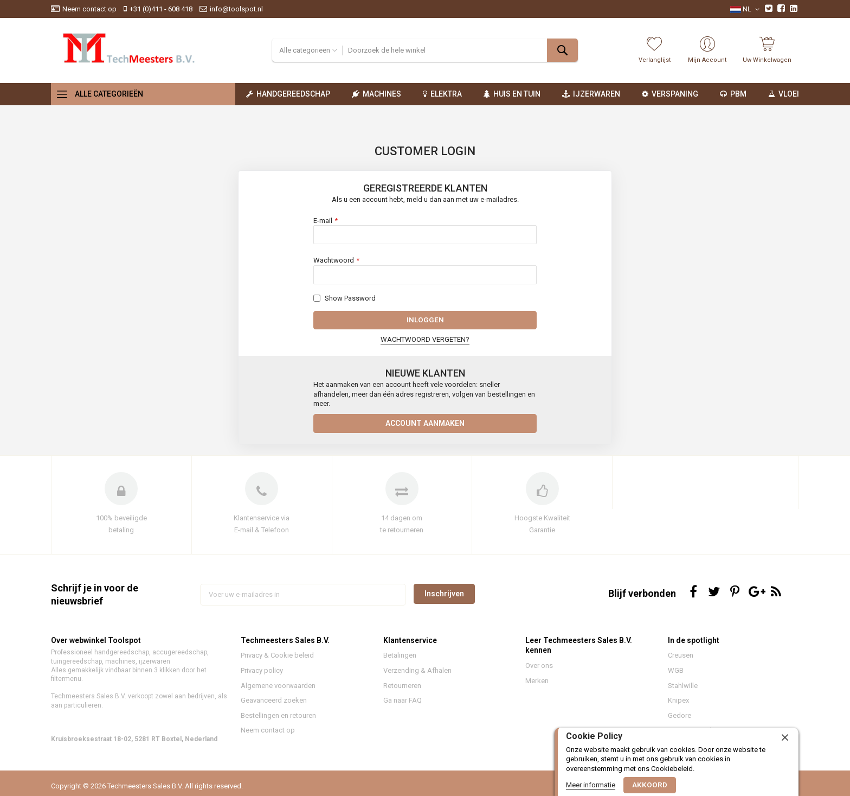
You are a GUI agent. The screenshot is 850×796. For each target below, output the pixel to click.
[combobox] (460, 50)
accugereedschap (179, 657)
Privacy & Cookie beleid (277, 660)
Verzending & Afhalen (417, 675)
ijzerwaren (154, 666)
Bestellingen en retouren (278, 720)
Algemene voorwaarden (278, 690)
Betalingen (399, 660)
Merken (537, 685)
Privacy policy (262, 675)
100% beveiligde (121, 522)
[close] (785, 737)
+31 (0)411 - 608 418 (161, 9)
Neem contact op (89, 9)
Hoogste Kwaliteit (542, 522)
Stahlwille (683, 690)
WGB (676, 675)
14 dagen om (401, 522)
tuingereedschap (76, 666)
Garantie (542, 535)
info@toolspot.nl (236, 9)
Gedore (679, 720)
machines (120, 666)
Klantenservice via (261, 522)
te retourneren (401, 535)
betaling (121, 535)
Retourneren (402, 690)
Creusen (680, 660)
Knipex (678, 705)
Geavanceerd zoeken (274, 705)
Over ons (539, 670)
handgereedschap (121, 657)
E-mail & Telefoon (261, 535)
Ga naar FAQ (402, 705)
